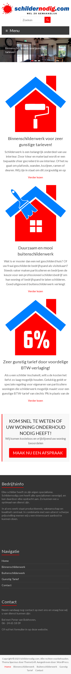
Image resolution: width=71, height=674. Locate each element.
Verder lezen (35, 177)
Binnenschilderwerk (13, 566)
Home (5, 560)
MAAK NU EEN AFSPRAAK (38, 452)
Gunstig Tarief (10, 579)
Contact (7, 585)
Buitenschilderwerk (13, 573)
